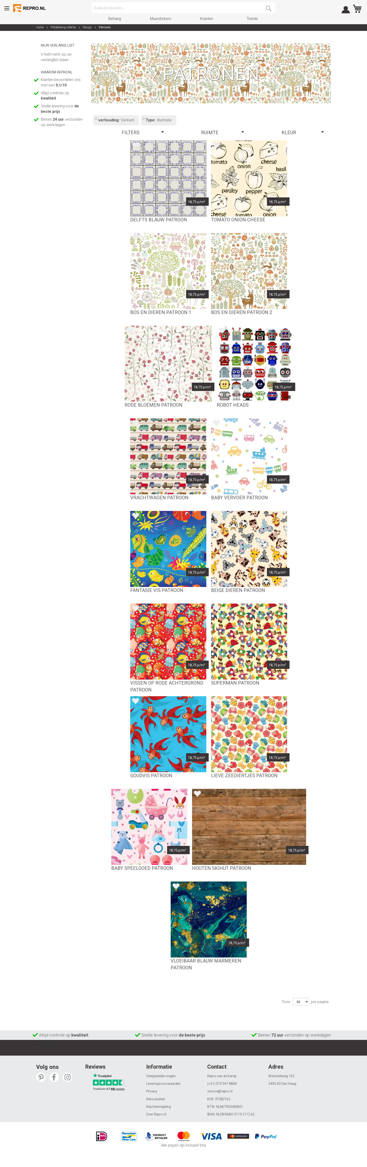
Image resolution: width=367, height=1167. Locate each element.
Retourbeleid (155, 1099)
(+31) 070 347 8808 (222, 1084)
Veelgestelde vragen (161, 1076)
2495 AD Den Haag (282, 1084)
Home (40, 27)
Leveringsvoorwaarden (163, 1084)
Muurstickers (160, 18)
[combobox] (183, 7)
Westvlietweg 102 (281, 1076)
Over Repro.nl (156, 1114)
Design (87, 27)
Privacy (151, 1091)
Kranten (206, 18)
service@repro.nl (219, 1091)
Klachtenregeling (158, 1107)
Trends (252, 18)
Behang (114, 18)
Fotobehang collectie (64, 27)
